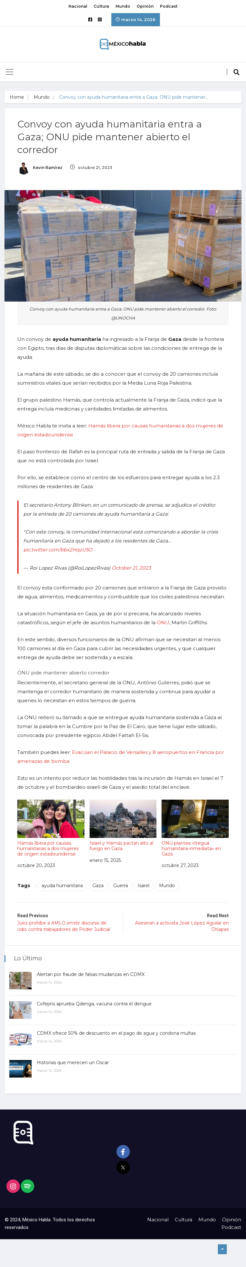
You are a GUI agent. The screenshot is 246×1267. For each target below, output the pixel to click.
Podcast (169, 6)
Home (17, 97)
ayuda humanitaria (62, 885)
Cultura (101, 6)
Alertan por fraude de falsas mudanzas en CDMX (91, 973)
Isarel (144, 885)
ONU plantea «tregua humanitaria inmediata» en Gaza (195, 827)
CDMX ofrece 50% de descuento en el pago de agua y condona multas (116, 1032)
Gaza (98, 885)
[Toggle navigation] (9, 71)
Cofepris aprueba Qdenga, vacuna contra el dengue (94, 1003)
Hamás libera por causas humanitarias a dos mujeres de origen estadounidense (51, 827)
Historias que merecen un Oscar (73, 1061)
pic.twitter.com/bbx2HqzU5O (58, 549)
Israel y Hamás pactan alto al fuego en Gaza (123, 825)
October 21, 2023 (131, 567)
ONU (163, 622)
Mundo (122, 6)
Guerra (121, 885)
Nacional (77, 6)
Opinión (145, 6)
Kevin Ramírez (40, 167)
